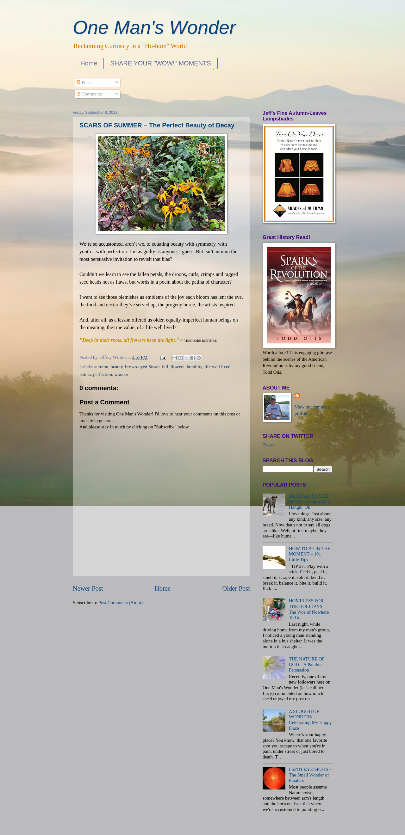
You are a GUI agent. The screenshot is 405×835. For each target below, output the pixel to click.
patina (85, 374)
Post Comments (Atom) (120, 602)
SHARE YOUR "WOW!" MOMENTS (160, 63)
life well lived (217, 366)
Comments (89, 93)
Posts (84, 82)
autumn (101, 366)
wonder (121, 374)
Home (88, 63)
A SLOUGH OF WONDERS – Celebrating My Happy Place (310, 720)
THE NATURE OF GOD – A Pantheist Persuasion (307, 664)
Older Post (236, 588)
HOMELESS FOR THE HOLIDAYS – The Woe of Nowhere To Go (309, 609)
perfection (102, 374)
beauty (117, 366)
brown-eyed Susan (142, 366)
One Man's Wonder (154, 27)
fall (165, 366)
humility (194, 366)
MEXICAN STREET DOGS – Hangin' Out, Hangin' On (309, 502)
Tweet (268, 444)
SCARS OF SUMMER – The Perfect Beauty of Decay (156, 125)
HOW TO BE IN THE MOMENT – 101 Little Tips (309, 554)
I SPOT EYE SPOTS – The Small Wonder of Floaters (310, 775)
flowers (177, 366)
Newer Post (88, 588)
